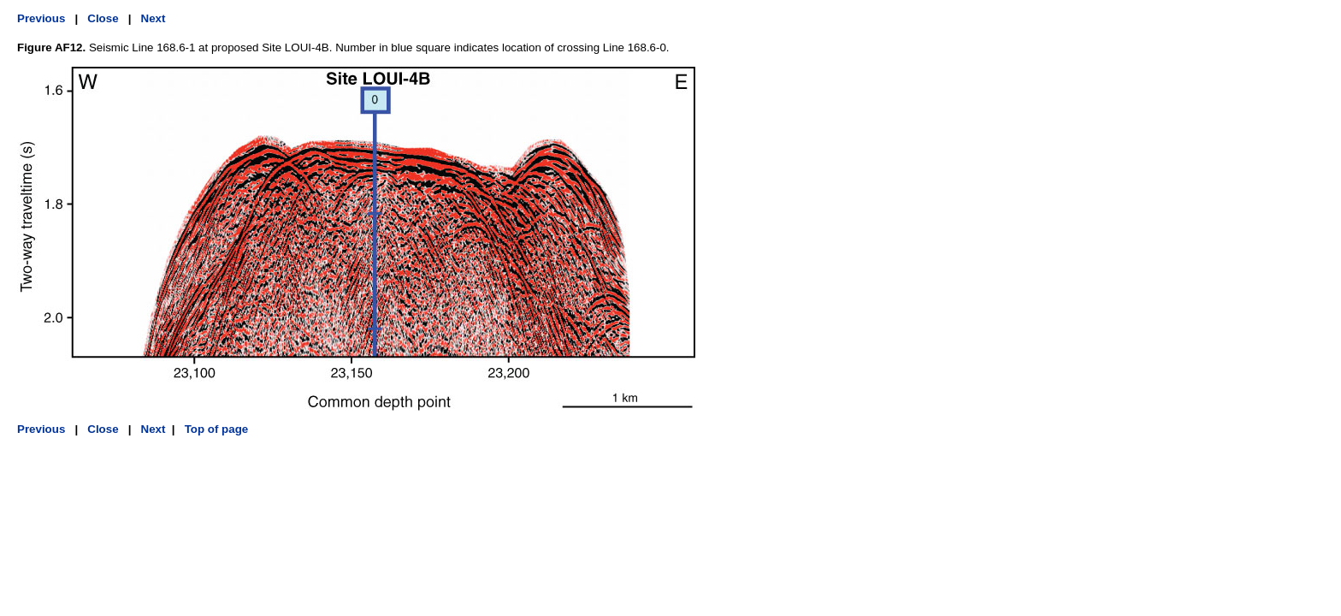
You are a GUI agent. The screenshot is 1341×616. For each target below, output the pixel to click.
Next (153, 18)
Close (102, 18)
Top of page (214, 429)
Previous (41, 18)
